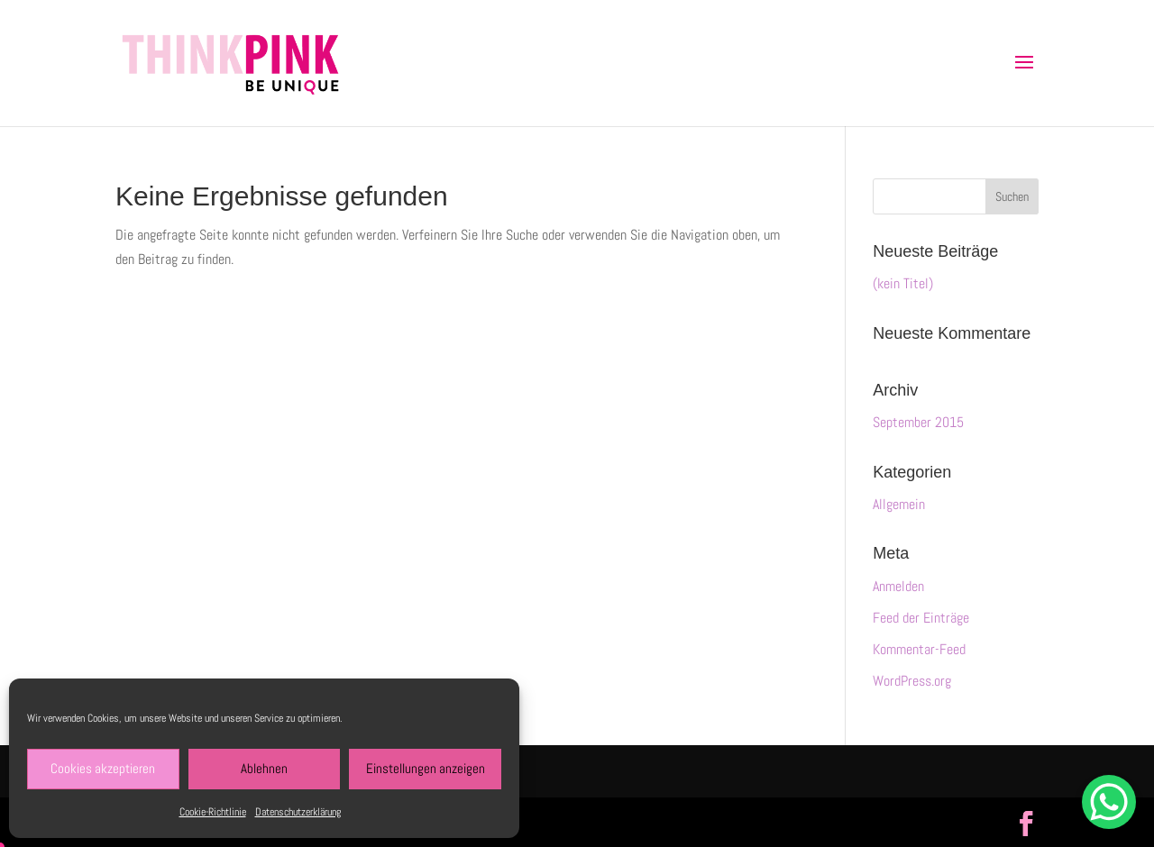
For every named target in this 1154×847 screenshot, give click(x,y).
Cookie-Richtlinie (212, 812)
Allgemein (899, 504)
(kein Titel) (903, 283)
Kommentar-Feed (919, 649)
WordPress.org (912, 680)
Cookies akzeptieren (102, 768)
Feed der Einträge (921, 617)
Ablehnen (264, 768)
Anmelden (898, 586)
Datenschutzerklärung (298, 812)
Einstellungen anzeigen (425, 768)
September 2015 (918, 422)
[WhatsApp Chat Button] (1109, 802)
